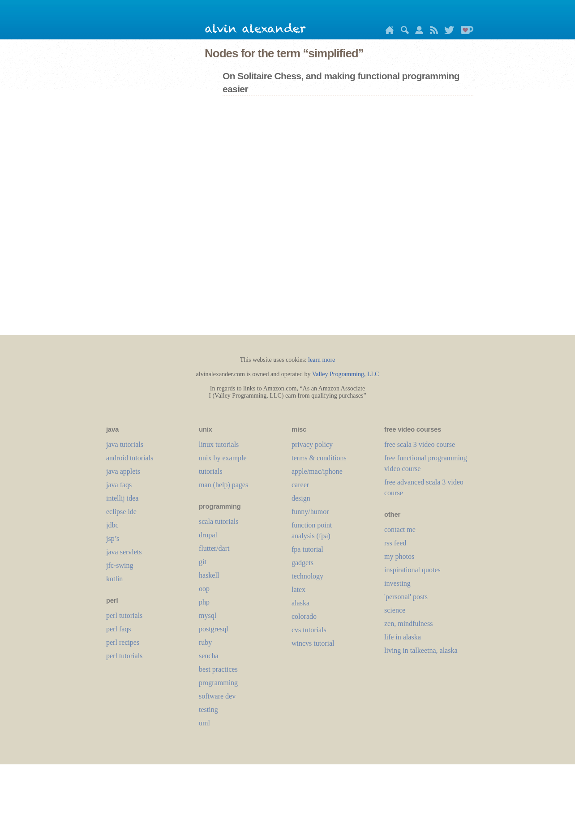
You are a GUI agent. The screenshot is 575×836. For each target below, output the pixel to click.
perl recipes (122, 642)
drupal (208, 535)
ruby (205, 642)
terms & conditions (319, 458)
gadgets (302, 562)
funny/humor (310, 511)
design (301, 498)
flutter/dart (214, 548)
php (204, 602)
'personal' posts (406, 596)
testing (208, 709)
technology (307, 576)
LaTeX (298, 589)
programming (218, 682)
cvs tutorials (309, 630)
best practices (218, 669)
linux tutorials (219, 444)
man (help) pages (223, 485)
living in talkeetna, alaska (421, 650)
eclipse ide (121, 511)
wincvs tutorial (313, 643)
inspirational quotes (412, 570)
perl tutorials (124, 615)
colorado (304, 616)
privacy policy (312, 444)
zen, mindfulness (408, 623)
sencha (209, 656)
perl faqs (118, 629)
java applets (123, 471)
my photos (399, 556)
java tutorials (124, 444)
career (300, 485)
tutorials (210, 471)
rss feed (395, 543)
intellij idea (122, 498)
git (202, 562)
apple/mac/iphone (317, 471)
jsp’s (112, 538)
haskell (209, 575)
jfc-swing (119, 565)
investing (397, 583)
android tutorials (129, 458)
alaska (300, 603)
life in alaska (402, 637)
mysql (207, 615)
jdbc (112, 525)
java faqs (119, 485)
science (394, 610)
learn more (321, 359)
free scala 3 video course (419, 444)
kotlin (114, 579)
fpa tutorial (307, 549)
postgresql (213, 629)
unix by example (223, 458)
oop (204, 588)
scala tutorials (218, 521)
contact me (400, 529)
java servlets (124, 552)
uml (204, 723)
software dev (217, 696)
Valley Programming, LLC (345, 374)
